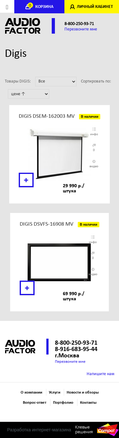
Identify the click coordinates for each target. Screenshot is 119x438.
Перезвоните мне (80, 29)
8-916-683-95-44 (76, 349)
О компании (31, 392)
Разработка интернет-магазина (39, 429)
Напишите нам (100, 374)
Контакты (88, 403)
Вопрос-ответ (34, 403)
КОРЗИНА (41, 6)
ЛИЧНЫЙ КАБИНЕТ (95, 6)
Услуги (54, 392)
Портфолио (63, 403)
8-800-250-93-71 (79, 24)
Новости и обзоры (83, 392)
